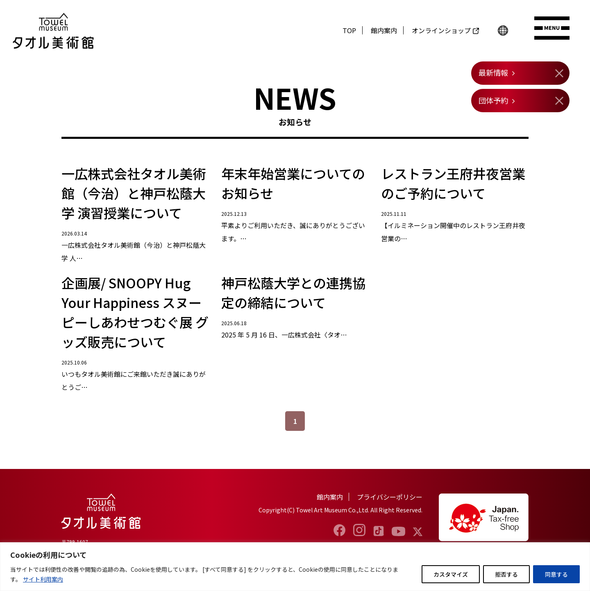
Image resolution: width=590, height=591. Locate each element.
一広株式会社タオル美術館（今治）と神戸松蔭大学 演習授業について (133, 193)
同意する (556, 574)
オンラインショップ (441, 30)
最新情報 (493, 72)
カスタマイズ (450, 574)
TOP (349, 30)
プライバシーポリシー (389, 497)
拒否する (506, 574)
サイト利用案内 (43, 579)
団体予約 (493, 100)
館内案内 (384, 30)
